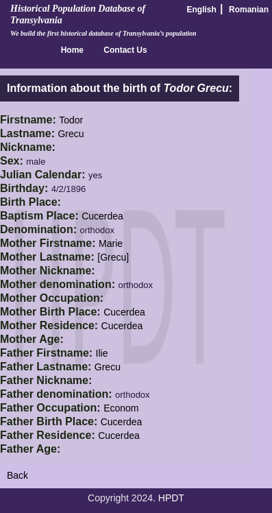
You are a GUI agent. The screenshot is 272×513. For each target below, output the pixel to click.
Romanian (249, 9)
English (202, 9)
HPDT (171, 497)
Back (17, 475)
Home (72, 50)
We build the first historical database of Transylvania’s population (103, 33)
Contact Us (125, 50)
